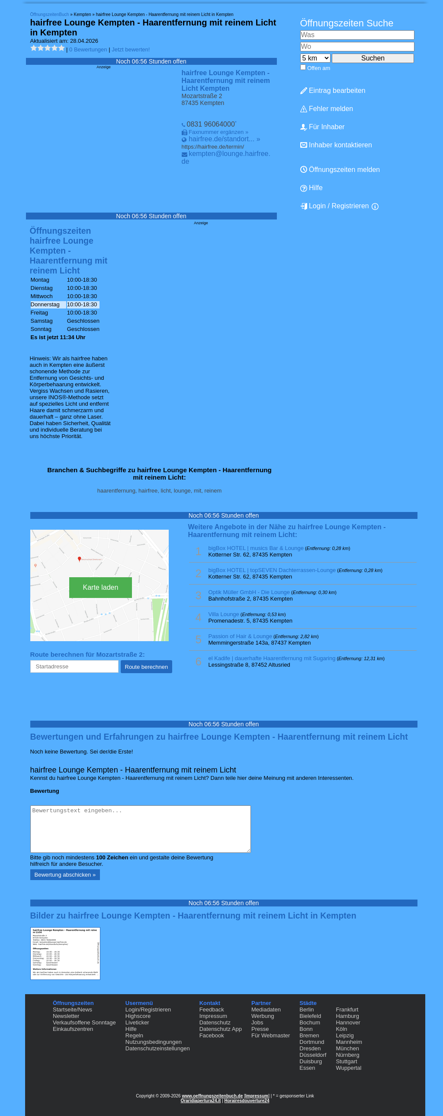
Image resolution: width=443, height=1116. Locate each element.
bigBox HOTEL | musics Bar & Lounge (256, 548)
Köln (341, 1029)
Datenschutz (215, 1022)
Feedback (211, 1009)
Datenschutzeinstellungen (157, 1048)
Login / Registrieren (334, 206)
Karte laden (101, 587)
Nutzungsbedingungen (153, 1042)
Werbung (262, 1016)
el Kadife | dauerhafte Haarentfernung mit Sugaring (272, 658)
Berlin (306, 1009)
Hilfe (311, 188)
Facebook (211, 1035)
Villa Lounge (224, 614)
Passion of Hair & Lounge (240, 636)
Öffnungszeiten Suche (347, 23)
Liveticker (137, 1022)
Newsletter (66, 1016)
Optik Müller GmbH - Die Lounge (249, 592)
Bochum (309, 1022)
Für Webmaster (270, 1035)
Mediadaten (266, 1009)
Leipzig (344, 1035)
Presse (260, 1029)
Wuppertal (348, 1068)
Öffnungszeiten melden (340, 169)
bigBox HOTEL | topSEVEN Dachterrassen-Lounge (272, 570)
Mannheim (349, 1042)
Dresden (310, 1048)
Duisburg (310, 1061)
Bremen (309, 1035)
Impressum (213, 1016)
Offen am (318, 68)
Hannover (348, 1022)
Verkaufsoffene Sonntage (84, 1022)
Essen (307, 1068)
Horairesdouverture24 (247, 1100)
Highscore (138, 1016)
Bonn (305, 1029)
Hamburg (347, 1016)
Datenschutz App (220, 1029)
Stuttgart (346, 1061)
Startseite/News (72, 1009)
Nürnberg (347, 1055)
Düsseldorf (312, 1055)
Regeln (134, 1035)
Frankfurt (347, 1009)
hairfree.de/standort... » (224, 139)
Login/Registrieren (148, 1009)
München (347, 1048)
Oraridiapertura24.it (201, 1100)
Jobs (257, 1022)
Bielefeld (310, 1016)
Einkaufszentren (73, 1029)
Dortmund (311, 1042)
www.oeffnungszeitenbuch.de (212, 1096)
